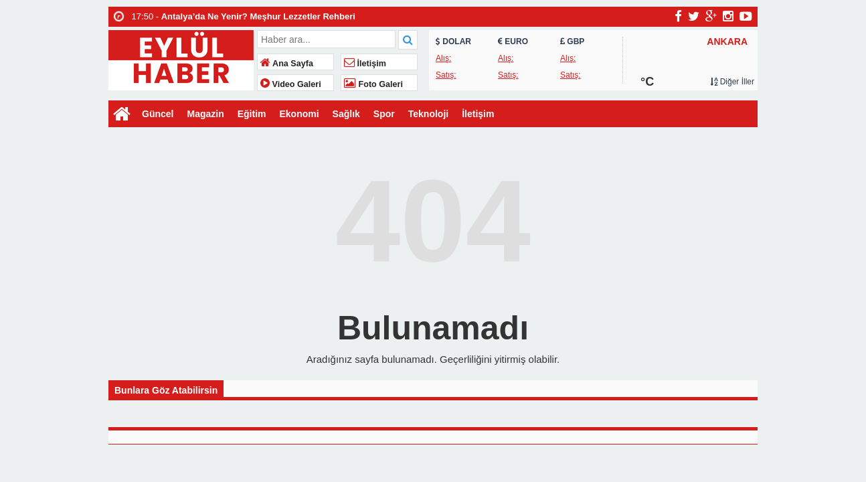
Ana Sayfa (286, 63)
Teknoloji (428, 113)
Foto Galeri (373, 84)
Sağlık (346, 113)
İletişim (365, 63)
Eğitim (252, 113)
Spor (384, 113)
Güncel (157, 113)
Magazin (205, 113)
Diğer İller (732, 81)
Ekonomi (299, 113)
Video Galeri (290, 84)
